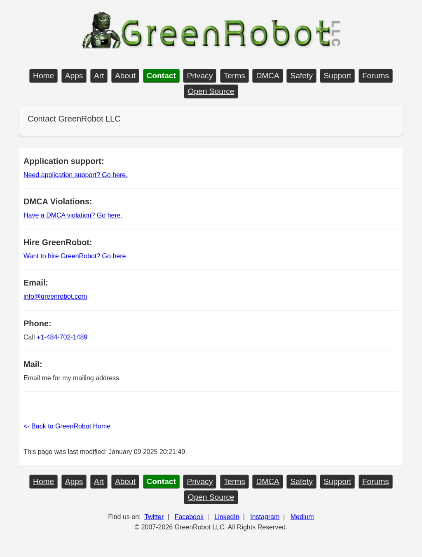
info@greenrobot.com (55, 296)
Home (43, 75)
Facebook (189, 516)
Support (337, 75)
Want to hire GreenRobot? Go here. (75, 256)
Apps (74, 75)
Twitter (154, 516)
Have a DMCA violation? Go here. (72, 215)
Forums (375, 75)
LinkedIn (226, 516)
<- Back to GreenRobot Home (66, 426)
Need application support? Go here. (75, 174)
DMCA (267, 75)
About (125, 75)
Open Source (211, 91)
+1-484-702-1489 (62, 337)
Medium (302, 516)
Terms (234, 75)
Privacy (200, 75)
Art (99, 75)
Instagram (264, 516)
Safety (301, 75)
